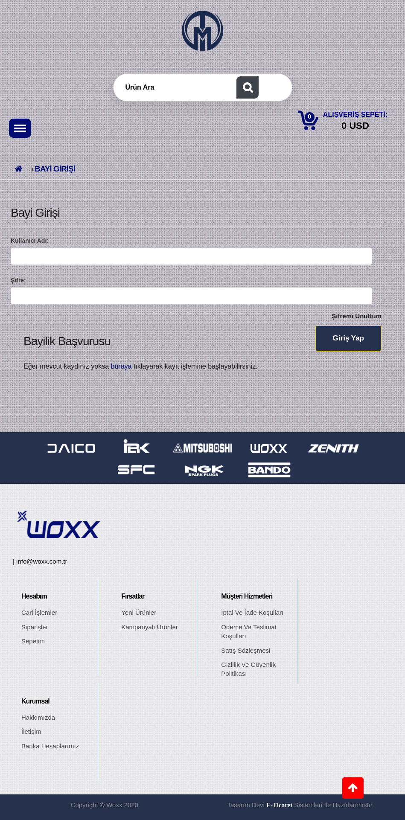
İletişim (31, 731)
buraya (121, 366)
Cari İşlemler (39, 612)
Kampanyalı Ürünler (149, 627)
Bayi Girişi (55, 168)
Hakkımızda (38, 717)
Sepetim (33, 641)
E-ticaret (279, 805)
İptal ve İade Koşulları (252, 612)
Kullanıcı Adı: (30, 240)
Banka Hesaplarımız (50, 746)
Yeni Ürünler (138, 612)
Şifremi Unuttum (357, 316)
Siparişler (34, 627)
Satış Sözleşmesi (245, 650)
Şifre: (18, 280)
